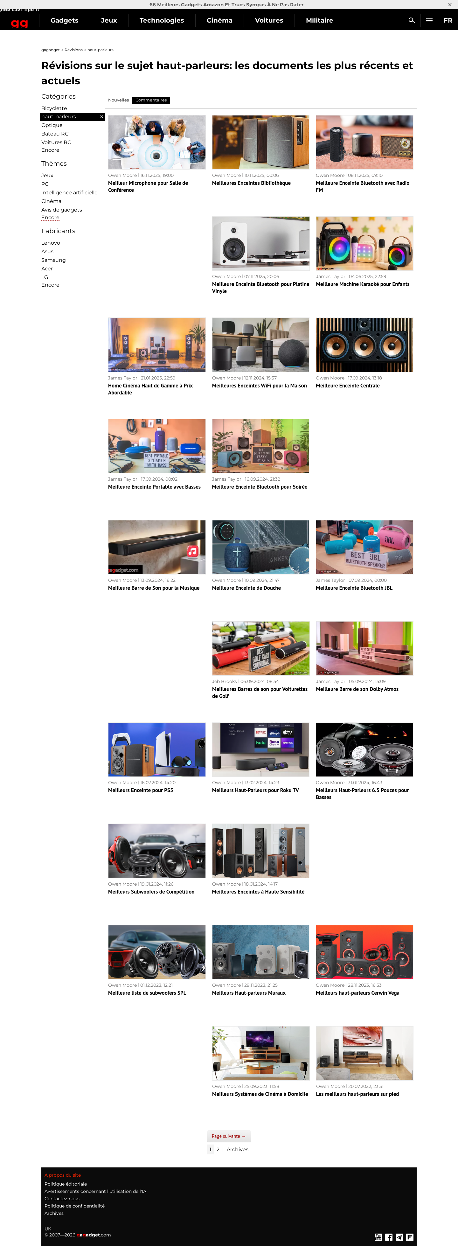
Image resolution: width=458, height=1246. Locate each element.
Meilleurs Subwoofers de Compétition (151, 891)
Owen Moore (122, 175)
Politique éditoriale (66, 1184)
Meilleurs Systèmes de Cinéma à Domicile (260, 1093)
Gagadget (43, 17)
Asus (47, 251)
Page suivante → (229, 1136)
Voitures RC (56, 142)
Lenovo (50, 243)
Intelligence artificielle (69, 193)
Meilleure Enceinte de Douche (246, 587)
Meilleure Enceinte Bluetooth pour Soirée (260, 486)
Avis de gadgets (61, 210)
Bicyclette (54, 108)
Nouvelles (118, 99)
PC (45, 184)
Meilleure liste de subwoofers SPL (147, 992)
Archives (237, 1149)
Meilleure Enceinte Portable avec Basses (154, 486)
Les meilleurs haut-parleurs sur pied (357, 1093)
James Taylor (330, 276)
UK (48, 1229)
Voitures (316, 20)
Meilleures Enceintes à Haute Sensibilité (258, 891)
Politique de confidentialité (75, 1206)
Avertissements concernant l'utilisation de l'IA (95, 1191)
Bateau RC (55, 134)
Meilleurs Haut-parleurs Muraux (249, 992)
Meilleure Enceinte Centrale (348, 385)
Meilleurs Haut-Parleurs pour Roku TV (255, 790)
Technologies (208, 20)
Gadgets (111, 20)
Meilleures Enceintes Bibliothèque (251, 182)
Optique (52, 125)
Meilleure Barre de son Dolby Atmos (357, 689)
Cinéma (266, 20)
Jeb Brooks (224, 681)
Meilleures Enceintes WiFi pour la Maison (259, 385)
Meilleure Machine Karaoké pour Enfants (363, 284)
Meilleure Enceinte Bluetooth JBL (354, 587)
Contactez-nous (62, 1198)
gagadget (50, 49)
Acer (47, 269)
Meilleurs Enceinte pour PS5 (140, 790)
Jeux (155, 20)
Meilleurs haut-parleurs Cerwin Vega (357, 992)
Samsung (53, 260)
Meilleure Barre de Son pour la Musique (154, 587)
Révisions (74, 49)
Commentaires (151, 99)
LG (44, 277)
